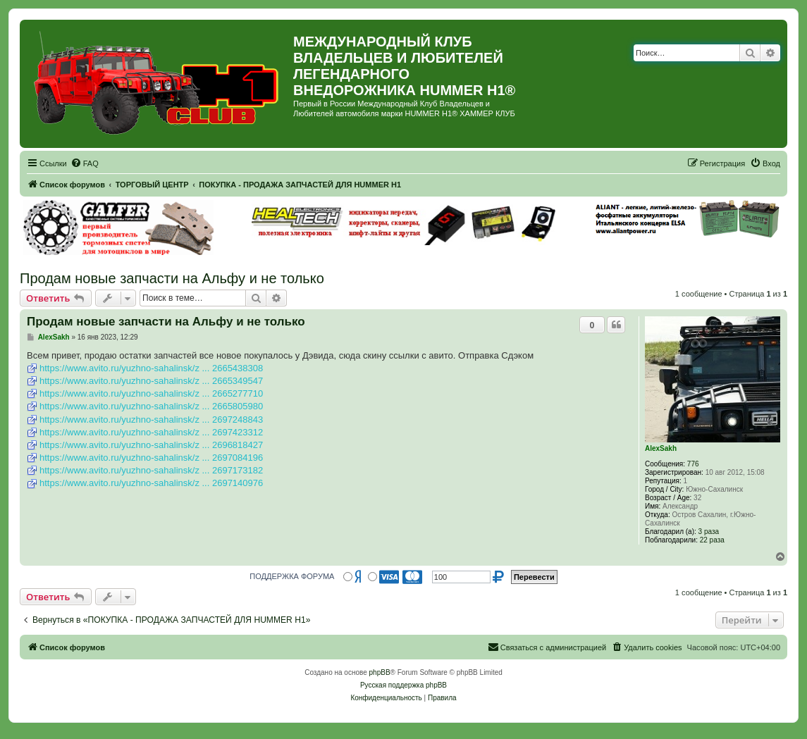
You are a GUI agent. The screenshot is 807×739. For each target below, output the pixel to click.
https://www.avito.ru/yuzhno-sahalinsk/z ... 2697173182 (151, 470)
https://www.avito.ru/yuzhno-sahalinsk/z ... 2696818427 (151, 445)
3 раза (709, 531)
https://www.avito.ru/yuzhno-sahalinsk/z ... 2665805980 (151, 406)
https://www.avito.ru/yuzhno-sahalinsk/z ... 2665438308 (151, 368)
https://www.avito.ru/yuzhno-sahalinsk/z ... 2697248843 (151, 419)
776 (693, 464)
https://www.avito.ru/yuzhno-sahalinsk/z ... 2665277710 (151, 393)
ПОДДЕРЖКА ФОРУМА (292, 576)
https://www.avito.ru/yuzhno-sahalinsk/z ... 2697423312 (151, 432)
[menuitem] (84, 163)
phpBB (379, 672)
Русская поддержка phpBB (403, 685)
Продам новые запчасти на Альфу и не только (172, 278)
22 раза (712, 540)
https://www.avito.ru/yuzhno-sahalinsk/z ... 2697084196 (151, 457)
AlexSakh (661, 448)
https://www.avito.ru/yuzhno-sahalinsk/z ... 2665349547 (151, 380)
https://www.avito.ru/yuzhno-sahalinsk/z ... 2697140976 (151, 483)
